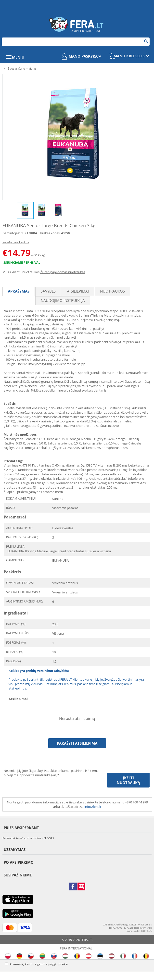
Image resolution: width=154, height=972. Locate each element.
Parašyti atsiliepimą (15, 242)
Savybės (48, 291)
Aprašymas (18, 291)
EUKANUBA (29, 233)
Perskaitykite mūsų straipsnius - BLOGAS (28, 838)
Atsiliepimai (78, 291)
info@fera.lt (92, 806)
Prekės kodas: (50, 233)
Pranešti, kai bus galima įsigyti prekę (36, 964)
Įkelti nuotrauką (128, 780)
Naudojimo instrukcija (63, 300)
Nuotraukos (112, 291)
